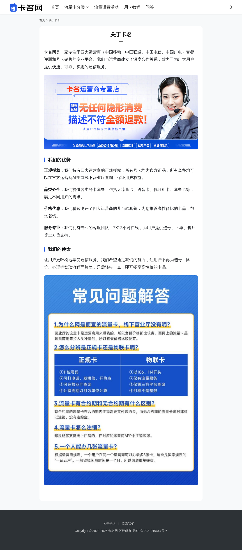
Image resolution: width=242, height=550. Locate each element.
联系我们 (128, 523)
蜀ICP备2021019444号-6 (149, 531)
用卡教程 (132, 7)
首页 (55, 7)
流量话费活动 (106, 7)
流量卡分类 (75, 7)
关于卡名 (109, 523)
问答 (150, 7)
